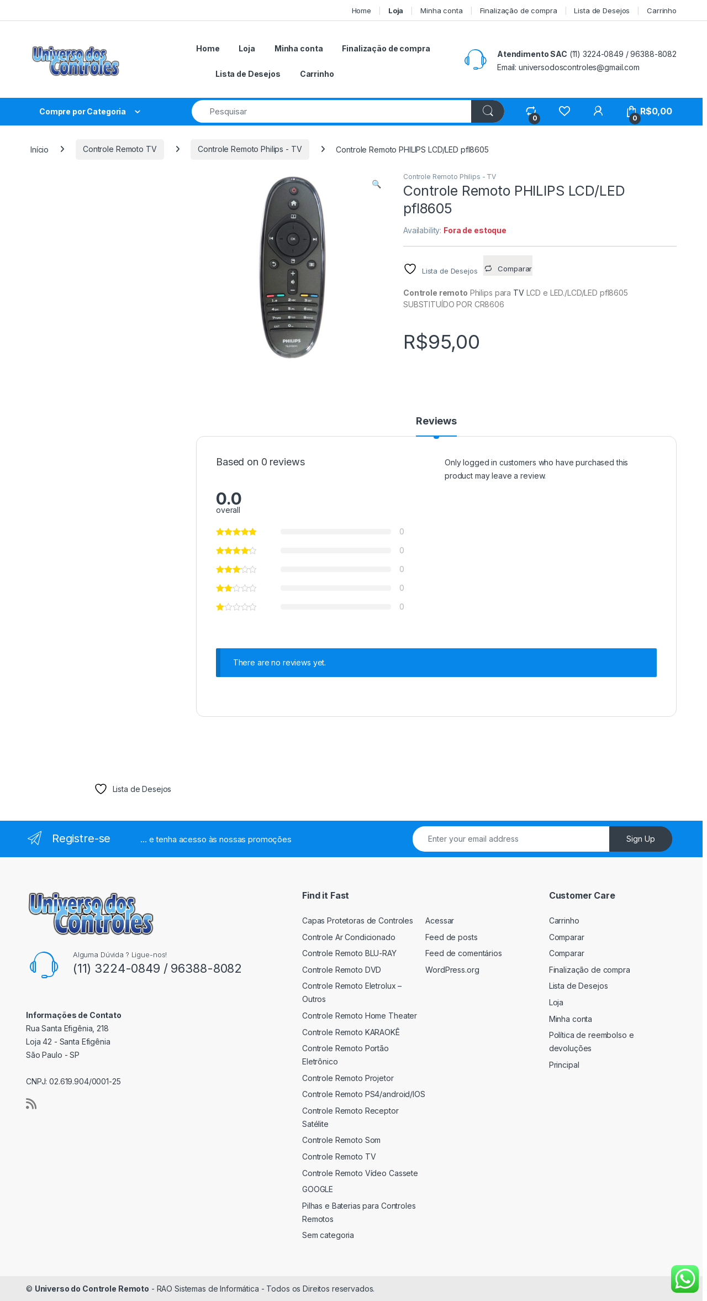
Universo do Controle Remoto (92, 1288)
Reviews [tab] (436, 421)
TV (518, 292)
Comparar (566, 937)
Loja (556, 1002)
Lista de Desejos (602, 10)
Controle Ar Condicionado (348, 937)
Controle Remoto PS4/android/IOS (363, 1094)
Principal (564, 1064)
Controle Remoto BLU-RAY (349, 953)
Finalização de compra (518, 10)
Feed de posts (451, 937)
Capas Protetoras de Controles (357, 920)
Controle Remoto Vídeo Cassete (360, 1173)
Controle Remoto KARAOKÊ (351, 1032)
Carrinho (662, 10)
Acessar (439, 920)
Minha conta (441, 10)
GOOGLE (317, 1189)
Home (361, 10)
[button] (376, 184)
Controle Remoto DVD (341, 969)
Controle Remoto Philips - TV (250, 149)
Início (39, 149)
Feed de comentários (463, 953)
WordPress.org (452, 969)
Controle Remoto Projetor (348, 1078)
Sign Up (640, 838)
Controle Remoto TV (119, 149)
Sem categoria (328, 1235)
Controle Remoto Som (341, 1140)
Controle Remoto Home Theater (359, 1015)
